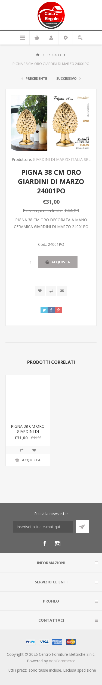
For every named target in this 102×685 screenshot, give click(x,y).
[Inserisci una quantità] (31, 262)
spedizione (86, 670)
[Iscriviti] (43, 527)
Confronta (51, 291)
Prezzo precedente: (43, 210)
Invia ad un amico (62, 291)
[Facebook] (44, 543)
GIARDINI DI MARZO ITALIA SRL (62, 159)
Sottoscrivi (82, 526)
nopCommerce (62, 660)
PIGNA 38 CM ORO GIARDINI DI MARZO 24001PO (28, 431)
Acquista (60, 261)
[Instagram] (57, 543)
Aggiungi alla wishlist (40, 291)
